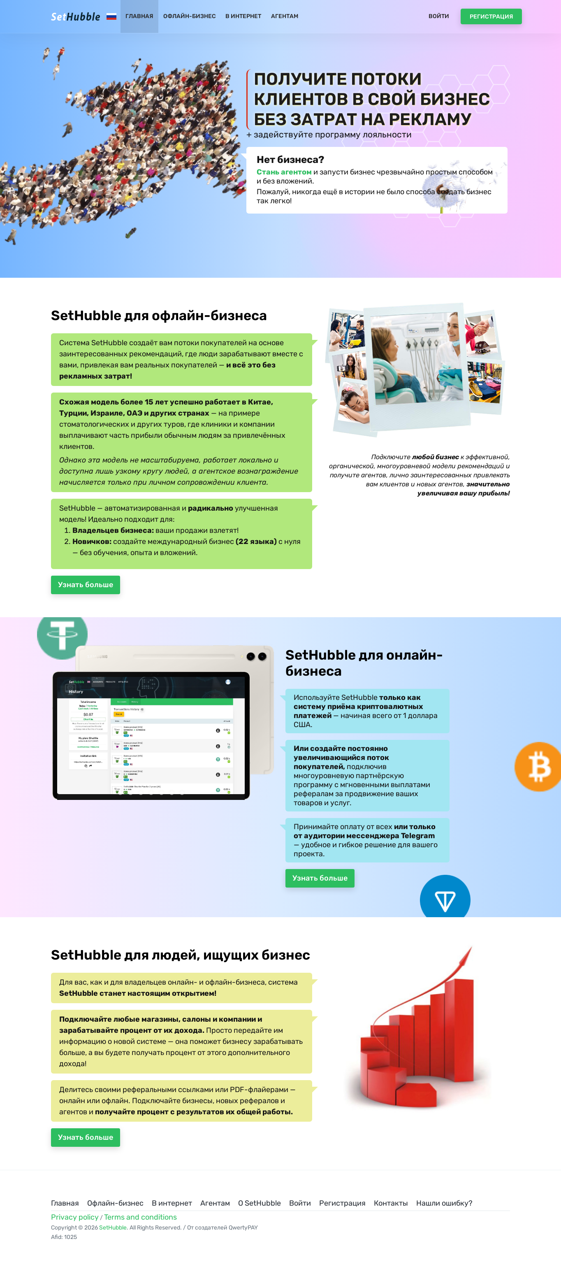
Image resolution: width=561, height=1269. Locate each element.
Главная (139, 16)
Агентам (284, 16)
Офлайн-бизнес (189, 16)
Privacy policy (75, 1217)
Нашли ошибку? (444, 1203)
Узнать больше (85, 584)
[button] (120, 792)
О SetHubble (259, 1203)
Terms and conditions (140, 1217)
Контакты (391, 1203)
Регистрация (491, 16)
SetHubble (113, 1227)
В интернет (243, 16)
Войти (439, 16)
